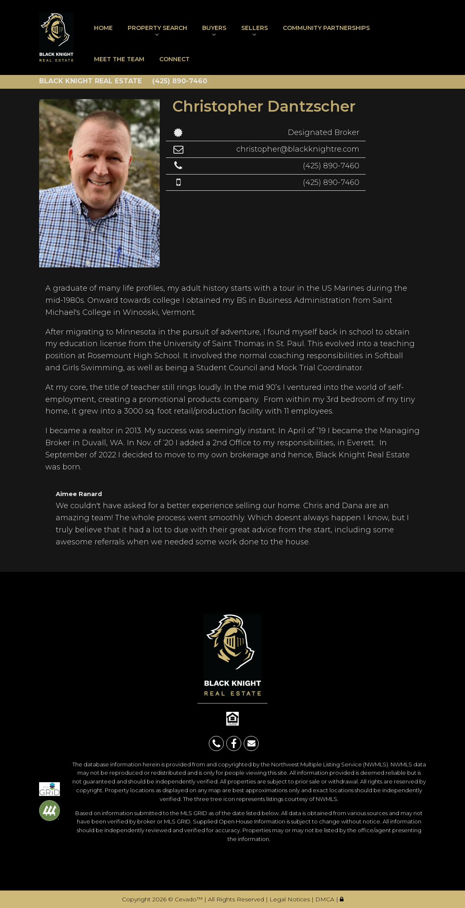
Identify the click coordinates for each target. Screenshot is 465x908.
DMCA (325, 899)
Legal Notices (291, 899)
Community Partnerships (326, 28)
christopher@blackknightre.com (297, 149)
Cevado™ (189, 899)
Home (103, 28)
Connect (174, 59)
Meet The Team (119, 59)
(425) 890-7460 (331, 165)
